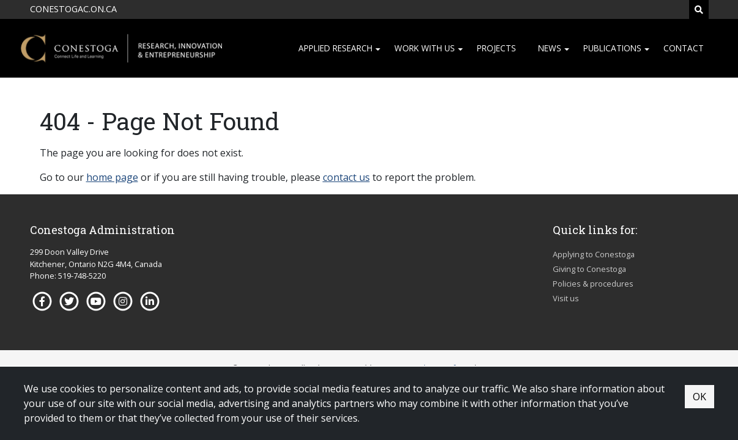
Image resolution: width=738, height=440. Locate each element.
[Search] (699, 9)
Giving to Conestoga (589, 268)
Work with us (424, 48)
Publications (612, 48)
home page (112, 177)
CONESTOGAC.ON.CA (73, 9)
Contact (683, 48)
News (549, 48)
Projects (496, 48)
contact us (346, 177)
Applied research (335, 48)
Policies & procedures (593, 283)
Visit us (566, 298)
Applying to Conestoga (594, 254)
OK (699, 396)
